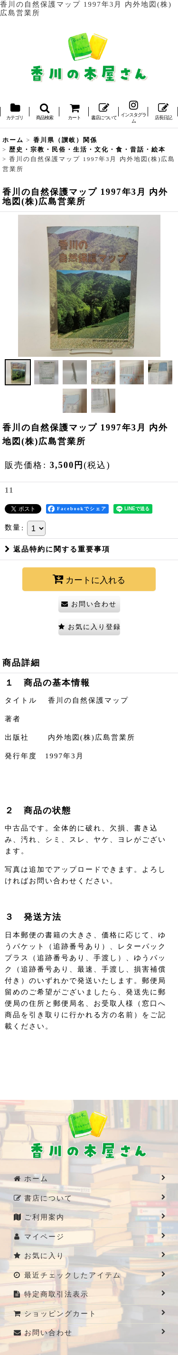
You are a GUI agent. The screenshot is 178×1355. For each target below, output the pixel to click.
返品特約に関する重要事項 (57, 549)
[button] (44, 112)
